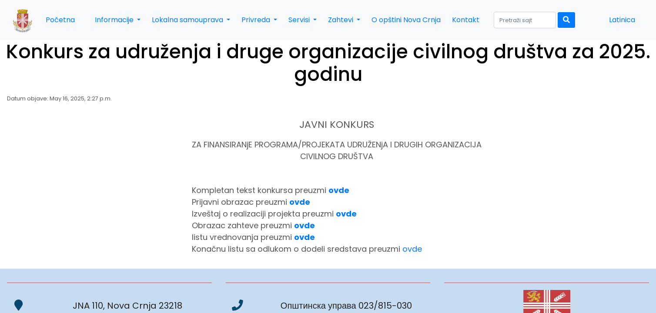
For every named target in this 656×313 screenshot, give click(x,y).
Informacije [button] (115, 20)
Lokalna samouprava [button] (188, 20)
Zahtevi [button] (341, 20)
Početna (60, 20)
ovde (412, 248)
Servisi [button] (299, 20)
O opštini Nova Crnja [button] (406, 20)
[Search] (525, 20)
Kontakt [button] (465, 20)
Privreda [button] (256, 20)
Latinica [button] (622, 20)
